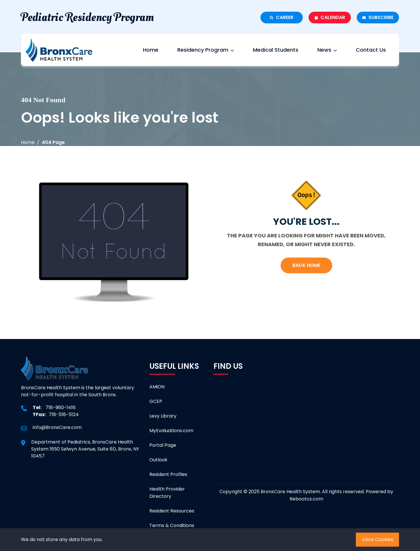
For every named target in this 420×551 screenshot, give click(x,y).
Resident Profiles (168, 474)
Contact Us (371, 49)
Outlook (158, 459)
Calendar (330, 17)
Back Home (306, 265)
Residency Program (205, 49)
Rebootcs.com (306, 499)
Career (281, 17)
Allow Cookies (377, 539)
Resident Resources (171, 510)
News (327, 49)
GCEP (155, 401)
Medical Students (275, 49)
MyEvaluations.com (171, 430)
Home (150, 49)
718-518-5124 (64, 414)
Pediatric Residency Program (87, 17)
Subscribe (377, 17)
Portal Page (162, 445)
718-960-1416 (61, 407)
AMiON (156, 386)
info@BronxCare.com (57, 427)
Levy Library (162, 416)
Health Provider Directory (167, 493)
